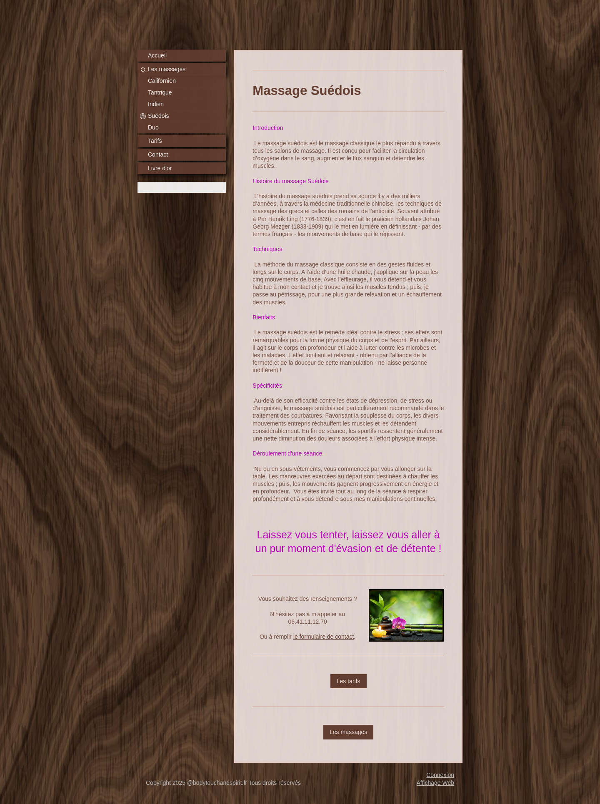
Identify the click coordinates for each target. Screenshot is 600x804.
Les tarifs (348, 681)
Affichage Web (435, 782)
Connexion (440, 775)
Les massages (348, 732)
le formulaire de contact (323, 636)
